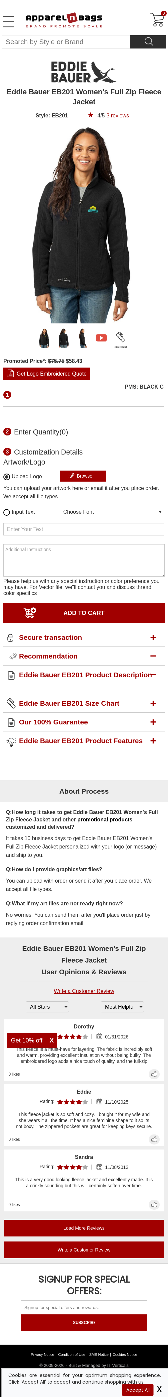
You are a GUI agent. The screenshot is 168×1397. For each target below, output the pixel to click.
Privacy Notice (42, 1355)
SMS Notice (99, 1355)
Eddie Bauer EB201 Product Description (85, 675)
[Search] (148, 41)
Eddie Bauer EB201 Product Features (81, 740)
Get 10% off (27, 1040)
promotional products (104, 819)
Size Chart (120, 346)
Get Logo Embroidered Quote (52, 374)
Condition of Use (71, 1355)
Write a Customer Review (84, 991)
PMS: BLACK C (144, 387)
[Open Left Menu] (8, 21)
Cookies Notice (125, 1355)
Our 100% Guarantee (53, 722)
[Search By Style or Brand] (66, 41)
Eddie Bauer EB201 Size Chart (69, 703)
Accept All (138, 1390)
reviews (117, 115)
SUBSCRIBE (84, 1322)
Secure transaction (50, 637)
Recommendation (48, 656)
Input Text (19, 512)
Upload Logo (22, 477)
